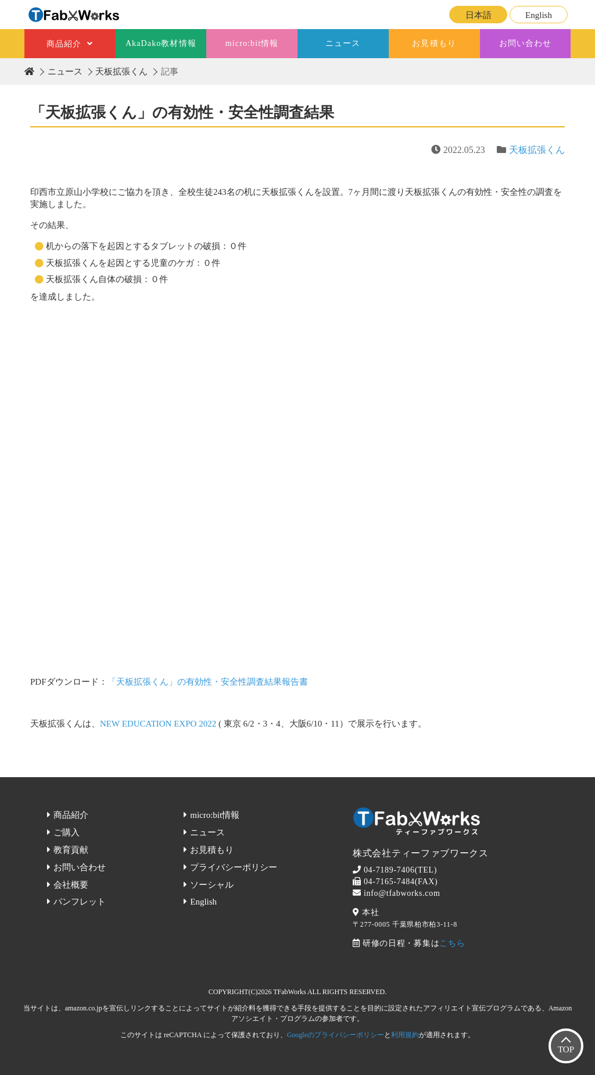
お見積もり (434, 43)
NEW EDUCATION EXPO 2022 (158, 723)
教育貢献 (70, 850)
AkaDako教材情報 (161, 43)
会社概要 (70, 884)
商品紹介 (63, 44)
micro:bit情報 (252, 43)
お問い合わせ (525, 43)
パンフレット (79, 901)
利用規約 (405, 1035)
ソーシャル (212, 884)
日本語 (478, 15)
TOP (566, 1049)
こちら (452, 943)
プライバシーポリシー (233, 867)
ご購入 (66, 832)
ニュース (342, 43)
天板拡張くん (121, 71)
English (538, 15)
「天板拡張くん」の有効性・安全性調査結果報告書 (207, 681)
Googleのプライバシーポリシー (335, 1035)
